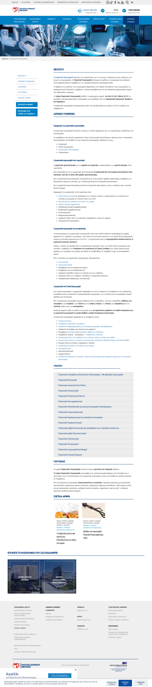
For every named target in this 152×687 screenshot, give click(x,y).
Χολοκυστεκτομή (64, 321)
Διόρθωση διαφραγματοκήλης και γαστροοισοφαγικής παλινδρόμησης (85, 326)
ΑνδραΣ (59, 527)
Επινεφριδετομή (64, 348)
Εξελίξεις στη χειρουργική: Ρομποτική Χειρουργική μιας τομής (93, 534)
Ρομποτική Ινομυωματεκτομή (70, 412)
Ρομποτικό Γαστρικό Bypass (70, 455)
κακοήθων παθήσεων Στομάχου (91, 332)
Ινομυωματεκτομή (65, 265)
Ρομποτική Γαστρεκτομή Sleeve (71, 396)
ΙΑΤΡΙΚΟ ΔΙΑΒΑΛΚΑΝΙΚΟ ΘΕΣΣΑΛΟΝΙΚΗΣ (59, 580)
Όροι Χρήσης (113, 629)
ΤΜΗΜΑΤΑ (51, 19)
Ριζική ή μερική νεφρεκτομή (69, 204)
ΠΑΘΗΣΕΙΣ (67, 19)
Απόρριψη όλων (140, 683)
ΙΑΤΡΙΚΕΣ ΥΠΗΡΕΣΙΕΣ (26, 81)
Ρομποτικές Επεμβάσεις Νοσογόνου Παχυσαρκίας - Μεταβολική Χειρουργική (90, 374)
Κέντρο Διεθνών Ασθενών (118, 620)
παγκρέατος (90, 335)
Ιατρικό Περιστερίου (22, 625)
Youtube (122, 2)
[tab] (94, 374)
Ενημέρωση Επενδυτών (55, 617)
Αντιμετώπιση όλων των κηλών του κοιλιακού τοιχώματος (80, 340)
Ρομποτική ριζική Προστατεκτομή (72, 433)
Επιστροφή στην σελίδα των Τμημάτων (26, 112)
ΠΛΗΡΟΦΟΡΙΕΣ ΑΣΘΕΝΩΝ (84, 20)
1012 (115, 10)
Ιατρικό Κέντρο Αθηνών (23, 610)
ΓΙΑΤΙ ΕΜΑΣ (22, 92)
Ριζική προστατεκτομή (66, 196)
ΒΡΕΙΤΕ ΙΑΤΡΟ (99, 19)
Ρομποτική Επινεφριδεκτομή (70, 401)
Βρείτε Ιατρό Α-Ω (83, 620)
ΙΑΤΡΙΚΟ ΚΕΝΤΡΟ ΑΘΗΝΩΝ (24, 578)
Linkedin (119, 2)
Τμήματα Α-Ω (82, 610)
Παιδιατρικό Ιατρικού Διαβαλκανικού (22, 638)
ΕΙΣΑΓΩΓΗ (22, 76)
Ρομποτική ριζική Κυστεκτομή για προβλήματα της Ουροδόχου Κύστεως (88, 428)
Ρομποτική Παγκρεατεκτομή (70, 422)
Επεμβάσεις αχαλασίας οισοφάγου (71, 324)
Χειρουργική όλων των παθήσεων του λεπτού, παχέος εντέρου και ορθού (86, 337)
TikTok (111, 2)
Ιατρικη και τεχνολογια (65, 530)
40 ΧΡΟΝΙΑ (25, 2)
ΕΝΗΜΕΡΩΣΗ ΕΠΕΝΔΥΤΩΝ (67, 2)
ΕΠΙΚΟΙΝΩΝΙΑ (134, 10)
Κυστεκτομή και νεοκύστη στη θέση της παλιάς (76, 202)
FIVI (15, 649)
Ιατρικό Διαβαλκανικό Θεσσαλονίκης (22, 614)
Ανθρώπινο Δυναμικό (54, 620)
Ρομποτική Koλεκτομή (67, 380)
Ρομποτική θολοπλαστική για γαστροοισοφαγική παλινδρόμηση (85, 406)
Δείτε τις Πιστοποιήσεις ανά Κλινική (75, 665)
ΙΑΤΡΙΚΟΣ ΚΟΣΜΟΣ (131, 20)
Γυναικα (66, 527)
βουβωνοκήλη (109, 340)
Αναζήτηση (127, 2)
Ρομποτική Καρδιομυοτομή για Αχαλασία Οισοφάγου (80, 417)
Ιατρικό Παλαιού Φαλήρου (24, 619)
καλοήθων (72, 332)
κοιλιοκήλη (120, 340)
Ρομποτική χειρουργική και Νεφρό (72, 449)
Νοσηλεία (112, 613)
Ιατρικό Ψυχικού (20, 622)
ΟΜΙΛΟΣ (15, 2)
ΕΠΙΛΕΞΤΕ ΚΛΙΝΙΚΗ (25, 105)
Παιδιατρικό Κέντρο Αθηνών (25, 634)
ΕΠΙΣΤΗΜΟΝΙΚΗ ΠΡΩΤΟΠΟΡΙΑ (20, 20)
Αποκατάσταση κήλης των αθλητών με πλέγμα (76, 346)
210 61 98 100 (89, 10)
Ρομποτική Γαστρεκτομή (68, 390)
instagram (108, 2)
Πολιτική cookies (114, 637)
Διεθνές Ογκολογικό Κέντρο (25, 652)
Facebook (115, 2)
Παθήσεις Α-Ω (82, 629)
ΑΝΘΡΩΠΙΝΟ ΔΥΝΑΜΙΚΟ (91, 2)
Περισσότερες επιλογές (111, 683)
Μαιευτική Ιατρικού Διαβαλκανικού (27, 645)
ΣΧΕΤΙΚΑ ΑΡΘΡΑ (24, 98)
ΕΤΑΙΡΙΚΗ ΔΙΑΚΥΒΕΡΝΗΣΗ (43, 2)
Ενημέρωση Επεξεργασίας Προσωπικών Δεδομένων (118, 633)
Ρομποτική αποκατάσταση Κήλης (72, 385)
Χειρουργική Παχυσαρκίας (68, 150)
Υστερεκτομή (63, 262)
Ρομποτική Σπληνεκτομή (68, 439)
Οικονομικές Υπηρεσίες (117, 617)
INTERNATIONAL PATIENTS (116, 20)
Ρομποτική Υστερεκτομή (68, 444)
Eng (132, 2)
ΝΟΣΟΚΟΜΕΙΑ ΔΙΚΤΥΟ (35, 20)
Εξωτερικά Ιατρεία (115, 610)
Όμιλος (48, 613)
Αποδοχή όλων (125, 683)
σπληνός (99, 335)
